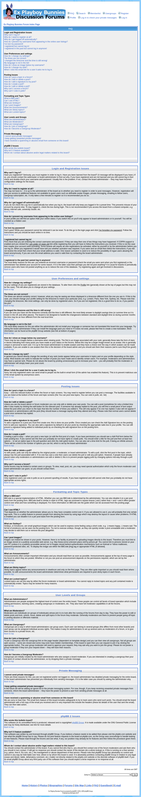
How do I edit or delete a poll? (17, 86)
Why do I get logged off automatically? (20, 39)
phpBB (74, 791)
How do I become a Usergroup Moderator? (22, 128)
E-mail (117, 785)
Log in (123, 17)
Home (25, 785)
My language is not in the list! (16, 63)
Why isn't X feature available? (17, 150)
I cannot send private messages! (18, 136)
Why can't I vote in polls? (15, 91)
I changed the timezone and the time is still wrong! (25, 60)
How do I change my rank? (15, 67)
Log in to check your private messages (97, 17)
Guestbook (106, 785)
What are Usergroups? (14, 124)
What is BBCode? (11, 98)
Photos (43, 785)
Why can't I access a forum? (16, 88)
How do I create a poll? (14, 84)
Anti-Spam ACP (74, 793)
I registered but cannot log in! (16, 46)
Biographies (56, 785)
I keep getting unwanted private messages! (22, 138)
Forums (68, 785)
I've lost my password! (13, 44)
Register (123, 13)
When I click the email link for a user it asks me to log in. (28, 70)
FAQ (71, 13)
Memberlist (94, 13)
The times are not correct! (15, 58)
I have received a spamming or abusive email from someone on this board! (36, 141)
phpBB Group (78, 722)
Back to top (9, 184)
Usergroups (109, 13)
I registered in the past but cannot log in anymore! (25, 48)
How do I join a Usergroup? (16, 126)
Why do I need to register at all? (18, 37)
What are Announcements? (16, 107)
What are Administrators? (15, 119)
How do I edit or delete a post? (17, 79)
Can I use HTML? (11, 100)
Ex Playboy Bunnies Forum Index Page (22, 24)
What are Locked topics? (15, 112)
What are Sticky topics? (14, 110)
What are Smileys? (12, 103)
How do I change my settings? (17, 56)
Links (89, 785)
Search (80, 13)
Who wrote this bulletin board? (17, 148)
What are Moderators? (13, 122)
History (34, 785)
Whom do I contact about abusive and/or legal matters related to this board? (37, 153)
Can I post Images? (12, 105)
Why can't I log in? (12, 35)
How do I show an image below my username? (24, 65)
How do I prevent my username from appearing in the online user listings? (36, 42)
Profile (72, 17)
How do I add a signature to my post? (20, 82)
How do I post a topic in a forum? (18, 77)
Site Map (79, 785)
